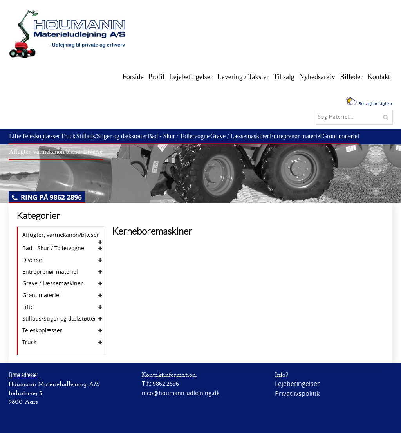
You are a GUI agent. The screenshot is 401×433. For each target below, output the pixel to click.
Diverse (96, 151)
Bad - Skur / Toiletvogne (190, 136)
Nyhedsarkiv (317, 77)
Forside (133, 77)
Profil (156, 77)
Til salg (283, 77)
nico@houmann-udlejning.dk (181, 393)
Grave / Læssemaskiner (253, 136)
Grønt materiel (359, 136)
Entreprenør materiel (311, 136)
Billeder (351, 77)
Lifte (16, 136)
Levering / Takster (243, 77)
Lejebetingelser (191, 77)
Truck (74, 136)
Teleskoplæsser (44, 136)
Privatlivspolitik (297, 393)
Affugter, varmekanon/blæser (46, 151)
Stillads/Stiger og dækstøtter (120, 136)
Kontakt (378, 77)
